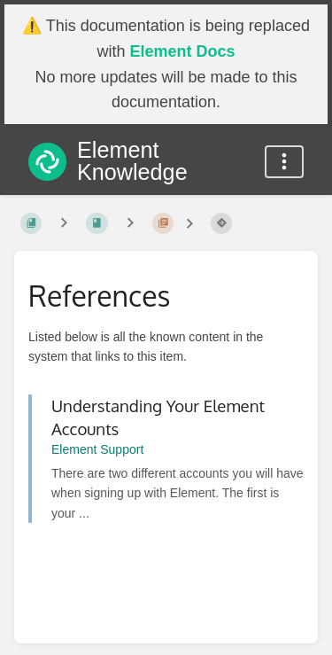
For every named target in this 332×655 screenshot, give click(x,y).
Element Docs (182, 51)
